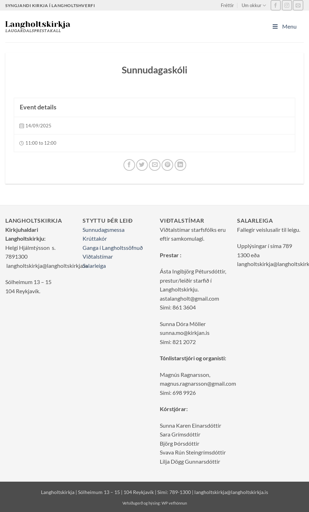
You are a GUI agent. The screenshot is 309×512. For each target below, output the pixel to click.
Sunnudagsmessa (104, 229)
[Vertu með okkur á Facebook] (276, 5)
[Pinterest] (167, 165)
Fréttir (227, 5)
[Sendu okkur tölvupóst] (298, 5)
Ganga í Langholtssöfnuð (113, 247)
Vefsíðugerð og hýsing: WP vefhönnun (154, 503)
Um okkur (254, 5)
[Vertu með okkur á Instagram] (287, 5)
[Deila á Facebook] (129, 165)
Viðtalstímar (98, 256)
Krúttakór (95, 238)
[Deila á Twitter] (142, 165)
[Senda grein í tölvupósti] (154, 165)
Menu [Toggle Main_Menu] (284, 26)
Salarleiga (94, 265)
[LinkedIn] (180, 165)
